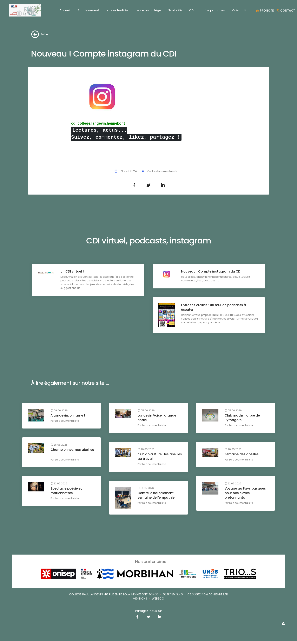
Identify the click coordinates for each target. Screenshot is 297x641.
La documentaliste (164, 171)
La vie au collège (148, 10)
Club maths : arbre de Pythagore (242, 417)
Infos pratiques (213, 10)
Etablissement (88, 10)
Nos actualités (117, 10)
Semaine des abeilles (242, 454)
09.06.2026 (59, 410)
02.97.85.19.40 (173, 594)
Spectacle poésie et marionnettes (66, 490)
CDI (191, 10)
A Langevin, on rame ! (68, 415)
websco (158, 598)
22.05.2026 (59, 483)
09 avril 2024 (128, 171)
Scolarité (175, 10)
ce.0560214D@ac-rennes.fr (207, 594)
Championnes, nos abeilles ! (72, 452)
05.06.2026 (146, 410)
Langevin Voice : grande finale (157, 417)
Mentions (140, 598)
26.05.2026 (59, 445)
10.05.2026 (146, 488)
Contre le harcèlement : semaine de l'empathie (157, 495)
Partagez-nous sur (148, 611)
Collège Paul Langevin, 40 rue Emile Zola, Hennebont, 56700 (113, 594)
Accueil (64, 10)
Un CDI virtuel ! (72, 272)
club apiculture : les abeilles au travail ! (153, 456)
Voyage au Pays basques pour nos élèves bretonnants (245, 493)
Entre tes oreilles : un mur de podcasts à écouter (214, 307)
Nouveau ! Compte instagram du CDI (212, 272)
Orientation (240, 10)
